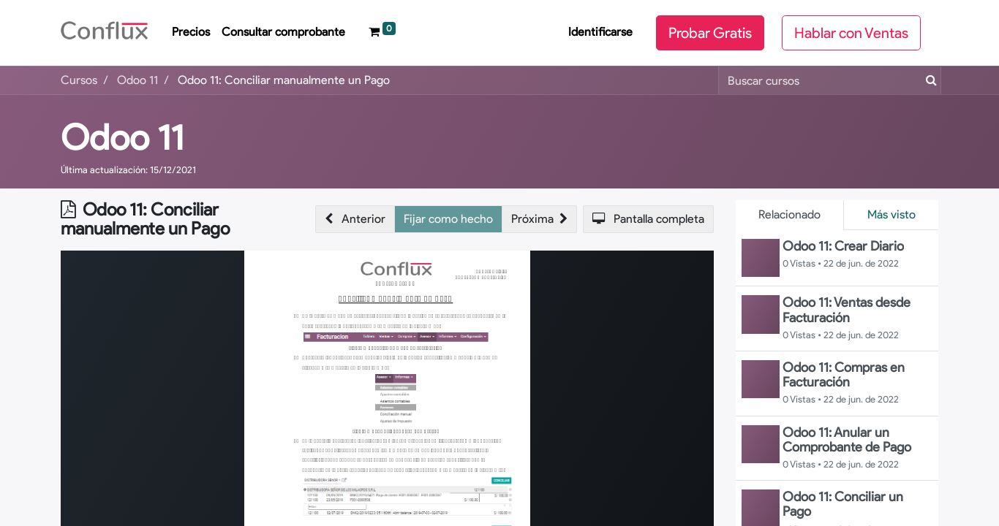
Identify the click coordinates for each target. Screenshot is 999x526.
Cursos (79, 80)
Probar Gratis (710, 33)
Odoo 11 (122, 137)
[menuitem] (191, 33)
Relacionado (789, 214)
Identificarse (600, 32)
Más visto (891, 214)
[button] (355, 219)
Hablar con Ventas (851, 33)
